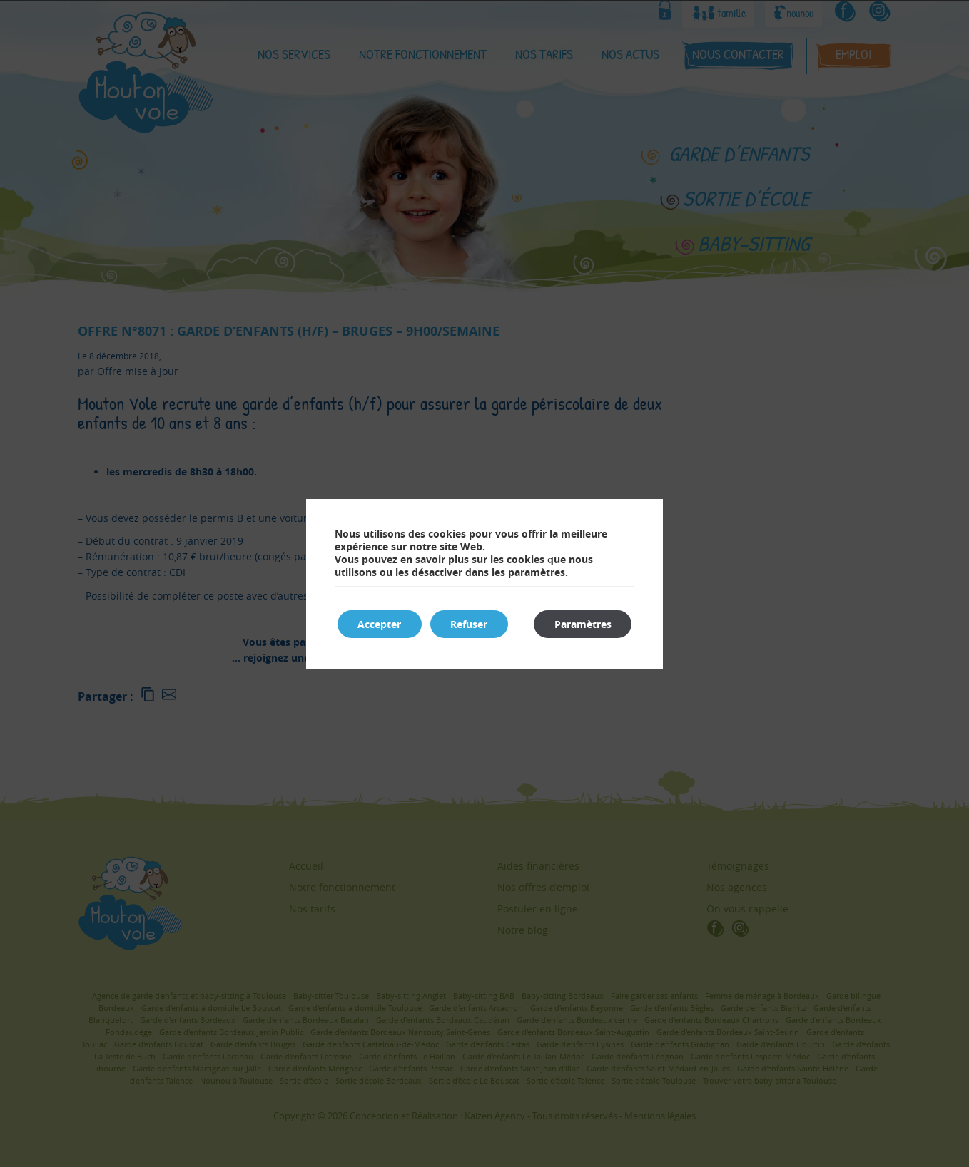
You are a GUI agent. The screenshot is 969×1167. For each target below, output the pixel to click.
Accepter (380, 624)
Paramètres (581, 624)
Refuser (472, 624)
